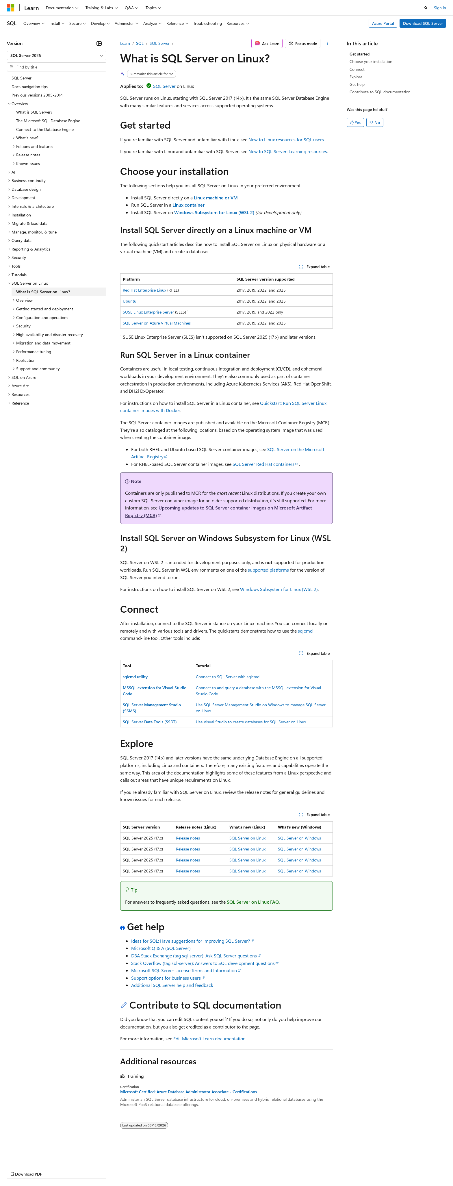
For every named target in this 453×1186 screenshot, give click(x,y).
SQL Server (160, 43)
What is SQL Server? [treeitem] (34, 112)
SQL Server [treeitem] (21, 78)
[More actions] (328, 43)
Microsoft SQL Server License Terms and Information (184, 970)
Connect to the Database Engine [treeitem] (45, 129)
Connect (357, 69)
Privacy (126, 1168)
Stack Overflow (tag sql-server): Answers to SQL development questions (203, 963)
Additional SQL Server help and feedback (172, 985)
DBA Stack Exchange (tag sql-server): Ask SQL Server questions (194, 955)
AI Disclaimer (18, 1168)
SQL (140, 43)
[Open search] (426, 8)
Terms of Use (211, 1168)
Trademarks (239, 1168)
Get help (357, 84)
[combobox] (56, 55)
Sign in (440, 7)
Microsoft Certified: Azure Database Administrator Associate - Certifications (188, 1091)
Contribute (103, 1168)
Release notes (188, 838)
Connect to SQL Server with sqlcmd (227, 676)
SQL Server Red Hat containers (263, 464)
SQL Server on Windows (299, 838)
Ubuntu (129, 301)
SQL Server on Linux (247, 838)
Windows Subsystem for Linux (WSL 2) (214, 212)
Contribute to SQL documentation (380, 91)
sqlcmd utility (135, 676)
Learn (125, 43)
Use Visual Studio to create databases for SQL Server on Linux (251, 721)
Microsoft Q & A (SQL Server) (161, 948)
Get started (360, 54)
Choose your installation (371, 61)
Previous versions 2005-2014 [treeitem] (37, 95)
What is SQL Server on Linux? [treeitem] (43, 291)
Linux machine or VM (216, 197)
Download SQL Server (423, 23)
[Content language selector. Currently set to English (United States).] (33, 1154)
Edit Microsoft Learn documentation (209, 1038)
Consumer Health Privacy (166, 1168)
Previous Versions (52, 1168)
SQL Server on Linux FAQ (253, 902)
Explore (356, 76)
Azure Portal (383, 23)
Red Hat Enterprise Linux (144, 290)
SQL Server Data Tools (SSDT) (150, 721)
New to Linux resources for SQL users (286, 139)
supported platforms (268, 570)
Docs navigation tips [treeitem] (30, 86)
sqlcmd (305, 631)
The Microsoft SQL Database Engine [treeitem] (48, 120)
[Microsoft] (10, 8)
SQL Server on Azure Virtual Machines (157, 323)
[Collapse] (99, 43)
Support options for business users (166, 978)
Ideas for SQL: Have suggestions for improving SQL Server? (190, 941)
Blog (79, 1168)
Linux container (188, 205)
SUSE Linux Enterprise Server (148, 312)
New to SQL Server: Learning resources (287, 151)
